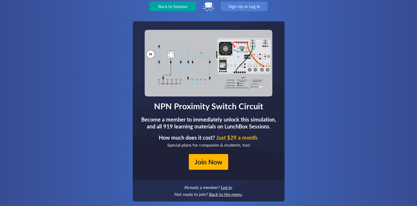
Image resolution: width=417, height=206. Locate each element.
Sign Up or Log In (244, 6)
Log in (226, 187)
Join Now (208, 162)
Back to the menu (225, 194)
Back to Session (172, 6)
